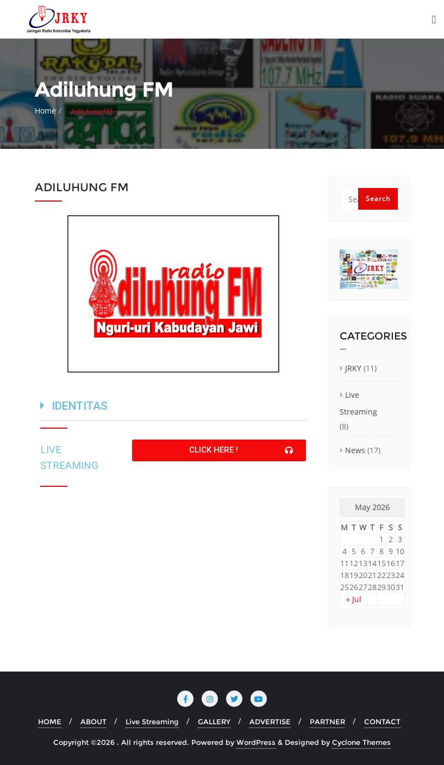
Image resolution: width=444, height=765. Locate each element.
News (355, 450)
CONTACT (382, 721)
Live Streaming (358, 403)
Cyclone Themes (361, 742)
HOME (49, 721)
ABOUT (93, 721)
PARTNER (327, 721)
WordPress (256, 742)
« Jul (353, 599)
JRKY (353, 368)
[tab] (173, 407)
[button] (219, 450)
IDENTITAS (80, 405)
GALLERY (214, 721)
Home (45, 110)
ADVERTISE (270, 721)
